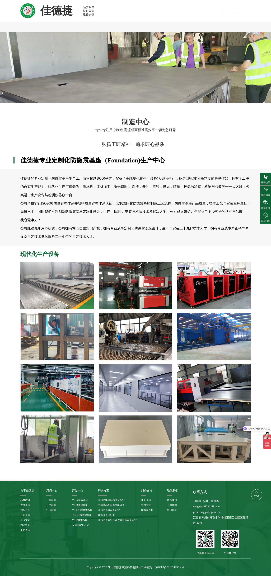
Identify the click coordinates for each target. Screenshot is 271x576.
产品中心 (135, 26)
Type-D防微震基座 (82, 515)
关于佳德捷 (69, 26)
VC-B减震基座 (79, 505)
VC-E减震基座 (79, 520)
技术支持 (146, 505)
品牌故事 (52, 96)
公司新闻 (51, 500)
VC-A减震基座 (80, 500)
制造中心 (181, 96)
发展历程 (78, 96)
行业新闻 (51, 510)
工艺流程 (208, 96)
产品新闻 (51, 505)
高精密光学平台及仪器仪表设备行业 (117, 520)
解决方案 (168, 26)
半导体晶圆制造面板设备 (111, 505)
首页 (37, 26)
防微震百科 (147, 510)
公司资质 (130, 96)
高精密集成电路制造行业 (111, 500)
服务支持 (201, 26)
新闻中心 (103, 26)
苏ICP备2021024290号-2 (169, 567)
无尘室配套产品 (80, 525)
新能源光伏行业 (106, 515)
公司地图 (172, 505)
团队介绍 (104, 96)
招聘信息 (172, 510)
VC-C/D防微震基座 (82, 510)
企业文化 (156, 96)
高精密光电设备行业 (109, 510)
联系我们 (234, 26)
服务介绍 (146, 500)
